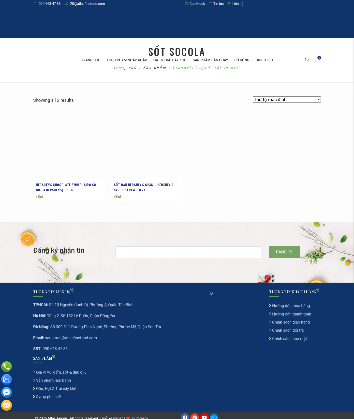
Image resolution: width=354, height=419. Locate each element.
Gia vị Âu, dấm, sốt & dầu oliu (61, 367)
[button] (307, 60)
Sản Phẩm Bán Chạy (210, 60)
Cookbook (195, 4)
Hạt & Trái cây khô (169, 60)
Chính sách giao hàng (291, 317)
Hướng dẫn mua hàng (291, 301)
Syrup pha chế (48, 392)
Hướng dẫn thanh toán (291, 309)
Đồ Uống (241, 60)
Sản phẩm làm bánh (53, 375)
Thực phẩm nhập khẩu (127, 60)
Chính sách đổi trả (288, 325)
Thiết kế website (112, 413)
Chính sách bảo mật (289, 333)
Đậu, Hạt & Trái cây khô (56, 383)
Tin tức (216, 4)
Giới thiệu (264, 60)
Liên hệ (235, 4)
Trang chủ (90, 60)
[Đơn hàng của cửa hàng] (287, 99)
